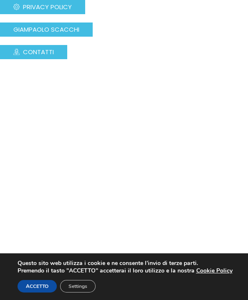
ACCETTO (37, 286)
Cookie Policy (214, 271)
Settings (77, 286)
